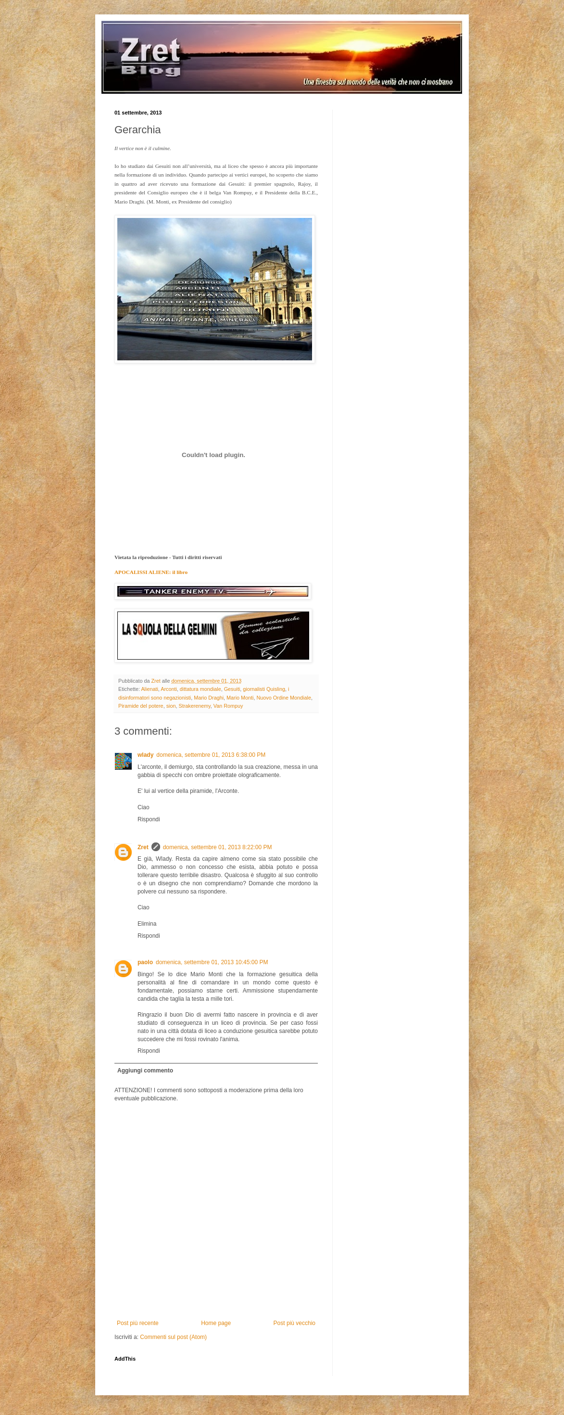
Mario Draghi (209, 698)
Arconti (169, 689)
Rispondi (149, 819)
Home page (216, 1323)
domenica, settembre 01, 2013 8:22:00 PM (217, 847)
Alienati (149, 689)
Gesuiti (232, 689)
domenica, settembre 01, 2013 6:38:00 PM (210, 755)
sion (171, 706)
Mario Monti (239, 698)
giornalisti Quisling (264, 689)
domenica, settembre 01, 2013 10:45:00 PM (212, 962)
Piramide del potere (140, 706)
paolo (145, 962)
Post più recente (138, 1323)
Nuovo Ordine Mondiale (283, 698)
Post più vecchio (294, 1323)
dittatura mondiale (200, 689)
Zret (143, 847)
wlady (145, 755)
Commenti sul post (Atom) (173, 1337)
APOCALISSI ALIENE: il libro (151, 572)
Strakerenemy (194, 706)
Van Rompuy (228, 706)
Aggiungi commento (145, 1070)
